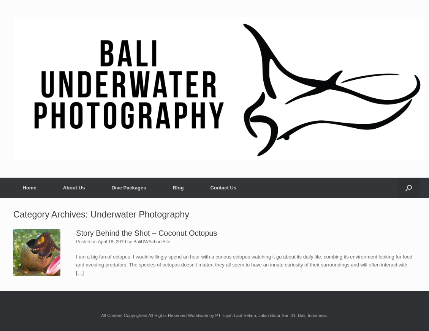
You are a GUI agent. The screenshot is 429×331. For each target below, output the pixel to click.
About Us (74, 188)
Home (29, 188)
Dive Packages (128, 188)
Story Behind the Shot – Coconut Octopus (146, 233)
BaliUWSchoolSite (151, 241)
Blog (178, 188)
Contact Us (223, 188)
